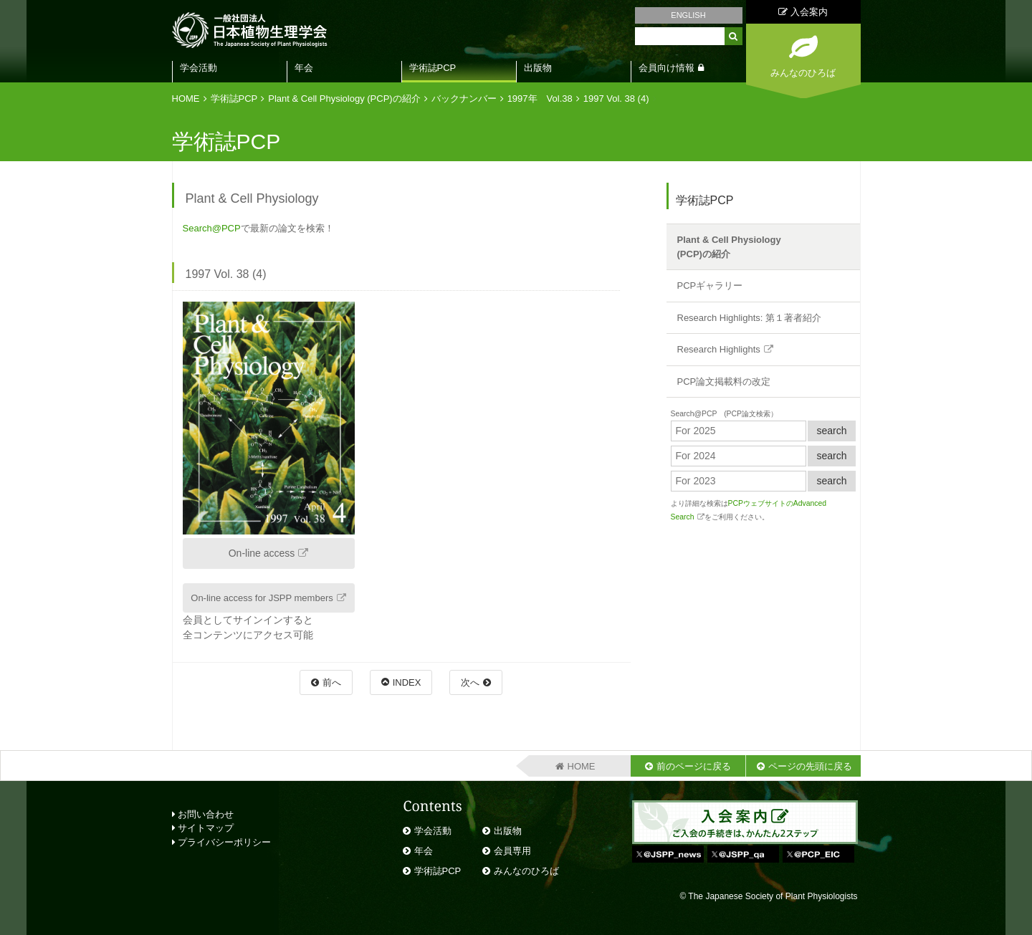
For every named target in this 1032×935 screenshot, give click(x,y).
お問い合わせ (203, 814)
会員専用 (512, 850)
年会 (304, 67)
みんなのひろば (526, 871)
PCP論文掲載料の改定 (724, 381)
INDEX (407, 682)
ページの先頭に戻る (810, 766)
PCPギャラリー (710, 285)
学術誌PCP (433, 67)
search (831, 430)
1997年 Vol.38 (540, 98)
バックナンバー (464, 98)
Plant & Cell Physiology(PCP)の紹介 (729, 246)
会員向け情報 (666, 67)
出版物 (538, 67)
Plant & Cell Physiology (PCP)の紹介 (344, 98)
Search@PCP (212, 228)
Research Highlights (718, 349)
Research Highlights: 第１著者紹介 (749, 317)
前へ (331, 682)
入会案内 (803, 11)
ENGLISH (688, 15)
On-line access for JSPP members (262, 598)
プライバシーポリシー (222, 842)
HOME (186, 98)
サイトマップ (203, 828)
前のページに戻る (693, 766)
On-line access (262, 553)
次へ (470, 682)
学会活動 (198, 67)
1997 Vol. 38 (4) (616, 98)
